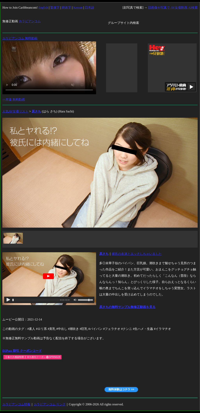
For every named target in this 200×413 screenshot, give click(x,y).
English (43, 7)
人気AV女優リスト (15, 111)
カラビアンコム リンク (50, 404)
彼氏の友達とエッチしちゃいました (137, 253)
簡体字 (66, 7)
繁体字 (55, 7)
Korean (78, 7)
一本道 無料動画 (13, 99)
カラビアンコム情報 (16, 404)
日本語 (89, 7)
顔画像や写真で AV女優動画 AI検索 (173, 7)
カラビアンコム (30, 21)
